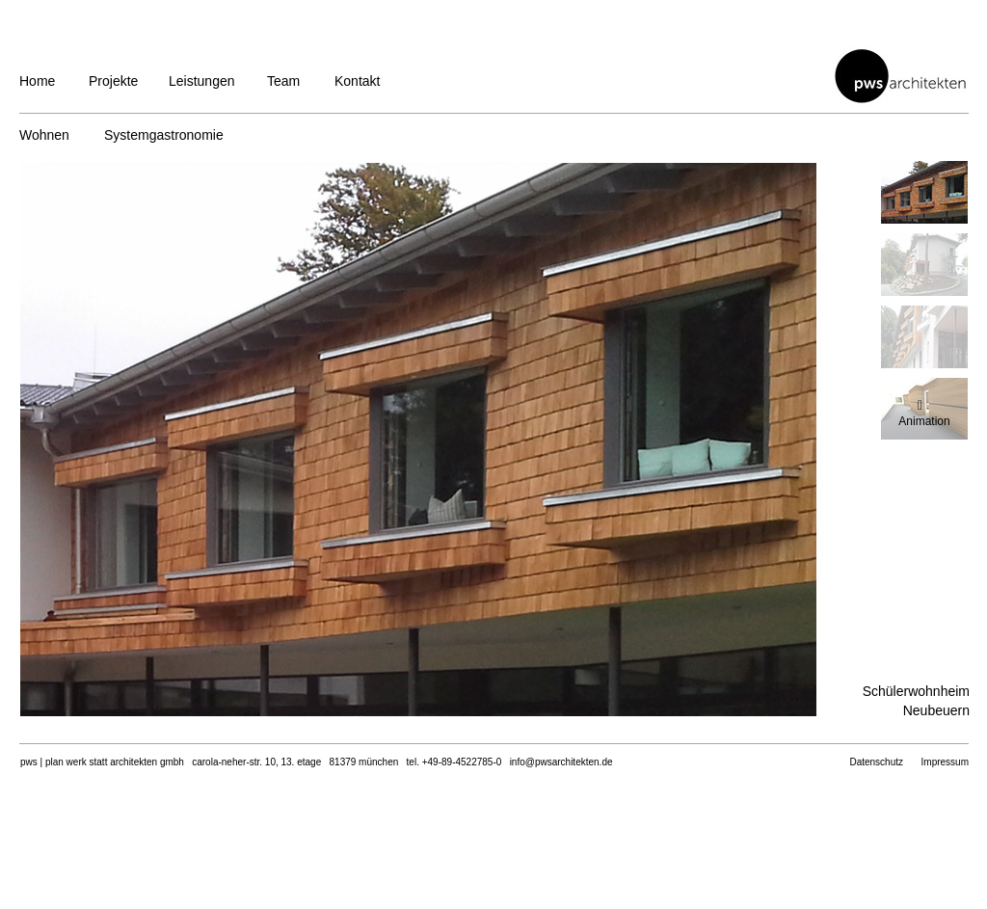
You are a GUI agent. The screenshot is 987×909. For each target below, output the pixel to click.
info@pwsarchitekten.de (561, 762)
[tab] (924, 192)
